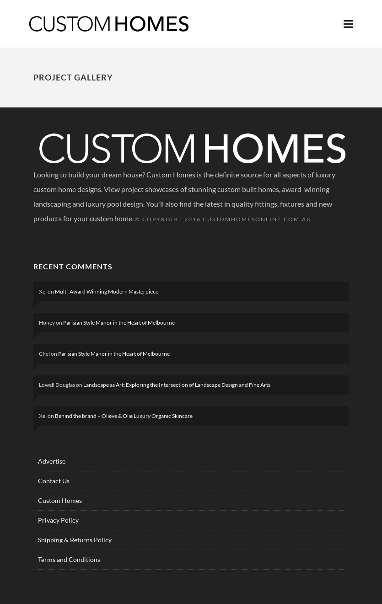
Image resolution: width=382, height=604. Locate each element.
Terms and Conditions (69, 559)
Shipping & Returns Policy (75, 540)
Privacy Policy (58, 520)
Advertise (51, 461)
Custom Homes (60, 500)
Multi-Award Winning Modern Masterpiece (106, 291)
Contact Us (54, 481)
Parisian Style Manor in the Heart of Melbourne (119, 322)
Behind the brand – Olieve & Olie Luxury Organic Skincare (124, 415)
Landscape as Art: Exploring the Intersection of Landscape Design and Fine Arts (176, 384)
